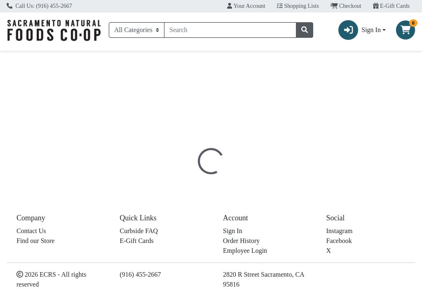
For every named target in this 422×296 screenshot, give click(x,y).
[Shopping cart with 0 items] (405, 30)
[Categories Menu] (136, 30)
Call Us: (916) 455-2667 (39, 6)
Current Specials (35, 58)
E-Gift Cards (391, 6)
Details (197, 166)
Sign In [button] (359, 30)
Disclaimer (233, 166)
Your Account (246, 6)
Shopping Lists (298, 6)
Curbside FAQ (139, 287)
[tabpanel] (299, 209)
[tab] (197, 166)
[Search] (230, 30)
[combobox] (230, 30)
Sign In (232, 287)
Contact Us (31, 287)
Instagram (339, 287)
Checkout (346, 6)
